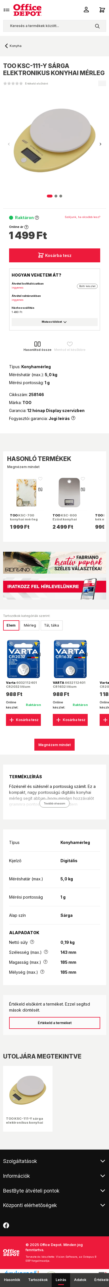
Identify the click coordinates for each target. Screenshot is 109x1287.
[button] (100, 144)
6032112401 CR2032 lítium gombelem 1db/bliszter (21, 689)
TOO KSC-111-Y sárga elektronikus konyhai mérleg (24, 1123)
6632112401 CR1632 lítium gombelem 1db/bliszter (69, 689)
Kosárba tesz (54, 255)
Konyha (16, 46)
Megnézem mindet (23, 467)
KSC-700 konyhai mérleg (24, 517)
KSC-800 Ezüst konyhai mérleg (65, 519)
